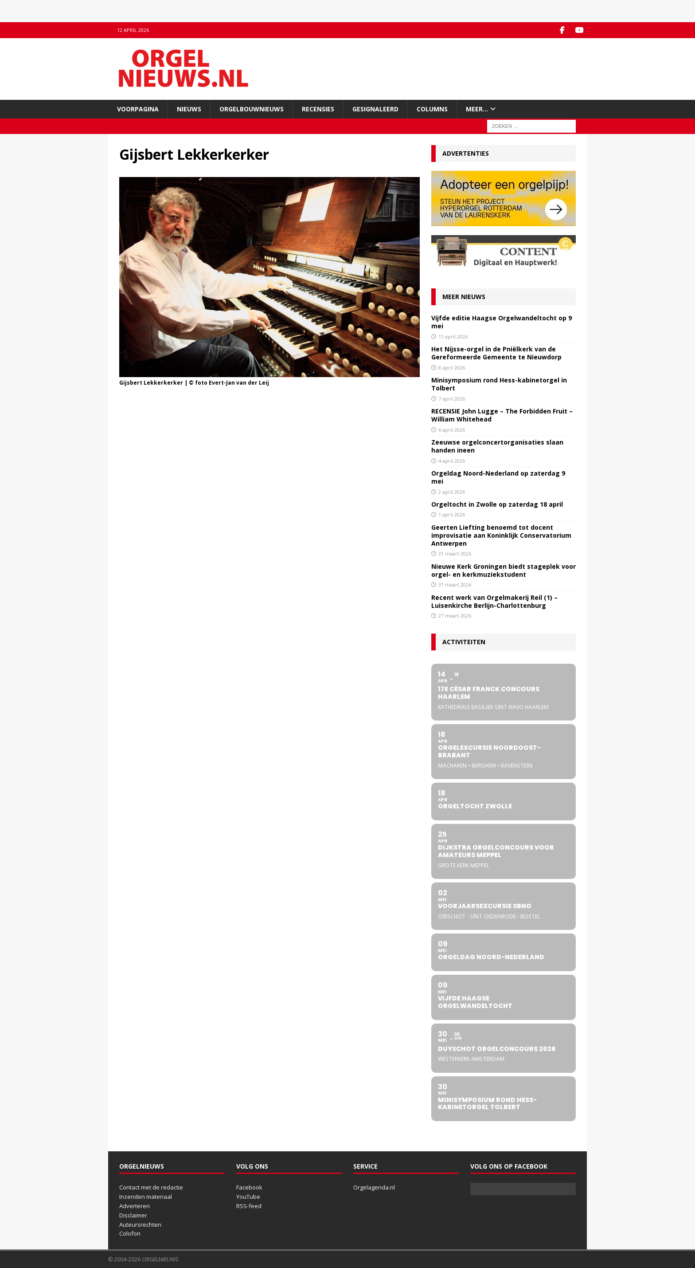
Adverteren (134, 1206)
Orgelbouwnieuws (251, 108)
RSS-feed (249, 1206)
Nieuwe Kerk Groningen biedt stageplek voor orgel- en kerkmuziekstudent (503, 570)
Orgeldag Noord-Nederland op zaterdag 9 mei (498, 477)
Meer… (477, 108)
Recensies (318, 108)
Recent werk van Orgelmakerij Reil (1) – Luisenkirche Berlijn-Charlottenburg (494, 601)
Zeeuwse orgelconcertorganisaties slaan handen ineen (497, 446)
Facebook (249, 1187)
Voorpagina (138, 108)
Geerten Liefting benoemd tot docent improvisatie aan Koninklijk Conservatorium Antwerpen (501, 535)
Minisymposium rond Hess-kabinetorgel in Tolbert (499, 384)
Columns (432, 108)
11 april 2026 (453, 336)
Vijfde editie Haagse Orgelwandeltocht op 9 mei (501, 322)
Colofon (130, 1233)
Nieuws (189, 108)
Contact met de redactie (151, 1187)
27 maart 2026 (454, 615)
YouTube (248, 1197)
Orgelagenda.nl (374, 1187)
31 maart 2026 (454, 553)
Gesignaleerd (375, 108)
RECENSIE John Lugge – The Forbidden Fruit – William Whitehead (502, 415)
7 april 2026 (451, 398)
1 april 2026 (451, 514)
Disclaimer (133, 1215)
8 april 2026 (451, 367)
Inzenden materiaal (145, 1197)
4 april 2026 (451, 460)
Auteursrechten (140, 1224)
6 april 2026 (451, 429)
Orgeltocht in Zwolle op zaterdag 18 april (497, 504)
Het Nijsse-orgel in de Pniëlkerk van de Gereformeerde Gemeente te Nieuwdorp (496, 353)
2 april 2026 (451, 491)
